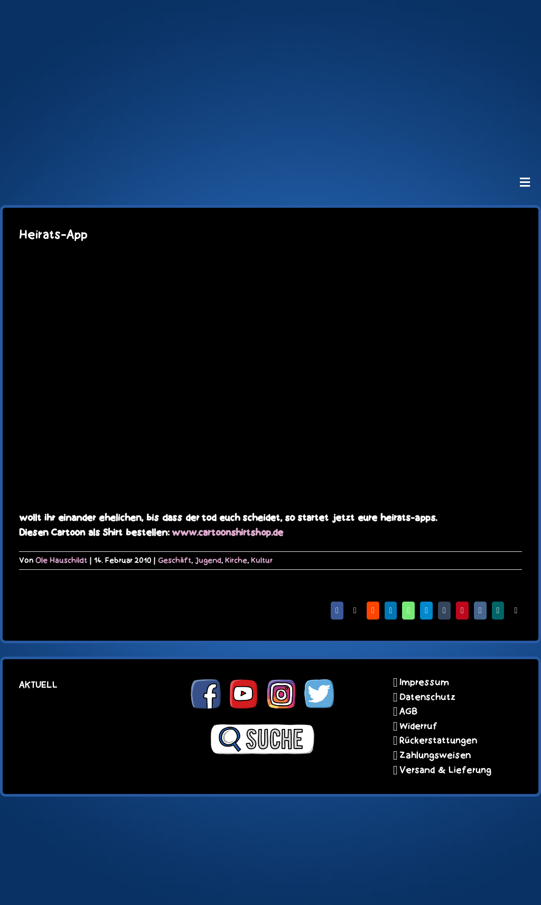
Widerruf (418, 726)
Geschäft (174, 560)
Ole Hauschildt (61, 560)
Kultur (262, 560)
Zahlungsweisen (435, 755)
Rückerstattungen (438, 740)
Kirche (236, 560)
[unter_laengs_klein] (270, 140)
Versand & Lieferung (445, 770)
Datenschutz (427, 697)
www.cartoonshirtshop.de (227, 533)
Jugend (208, 560)
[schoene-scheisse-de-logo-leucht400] (270, 17)
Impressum (424, 682)
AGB (408, 711)
